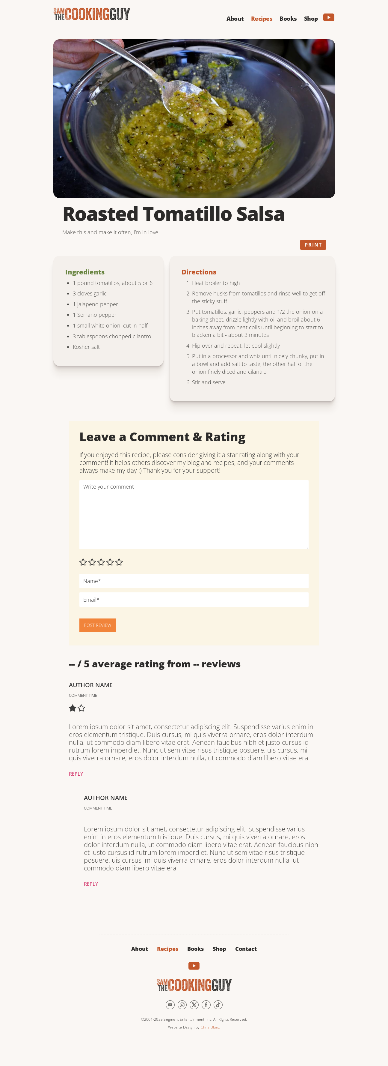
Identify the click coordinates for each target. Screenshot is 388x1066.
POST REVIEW (97, 625)
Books (195, 948)
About (139, 948)
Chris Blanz (210, 1027)
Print (313, 244)
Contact (246, 948)
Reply (76, 774)
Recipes (167, 948)
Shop (219, 948)
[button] (235, 17)
